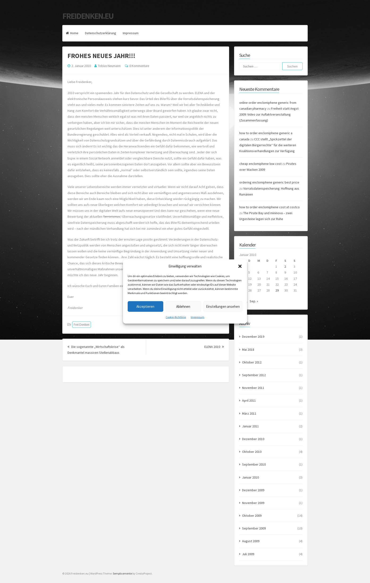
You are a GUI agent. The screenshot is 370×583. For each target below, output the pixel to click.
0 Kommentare (139, 66)
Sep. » (254, 301)
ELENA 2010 (214, 347)
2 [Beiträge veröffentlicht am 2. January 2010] (285, 266)
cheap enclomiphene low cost (260, 164)
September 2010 (254, 464)
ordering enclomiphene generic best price (269, 182)
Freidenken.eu (87, 16)
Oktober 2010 (251, 452)
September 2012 (254, 375)
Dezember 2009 (253, 490)
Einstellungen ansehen (223, 306)
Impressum (197, 317)
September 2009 (254, 528)
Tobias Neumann (109, 66)
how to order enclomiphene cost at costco (269, 207)
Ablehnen (183, 306)
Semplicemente (122, 573)
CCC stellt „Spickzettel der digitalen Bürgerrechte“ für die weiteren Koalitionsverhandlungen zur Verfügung (267, 145)
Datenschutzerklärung (100, 33)
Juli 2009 (248, 554)
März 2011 (249, 413)
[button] (240, 266)
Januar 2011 (250, 426)
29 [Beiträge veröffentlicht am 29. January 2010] (277, 290)
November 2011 (253, 388)
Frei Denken (81, 324)
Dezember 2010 (253, 439)
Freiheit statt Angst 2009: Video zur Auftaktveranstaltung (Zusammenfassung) (269, 114)
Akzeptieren (145, 306)
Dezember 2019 (253, 336)
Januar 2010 (250, 477)
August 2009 (250, 541)
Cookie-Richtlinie (176, 317)
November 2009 (253, 503)
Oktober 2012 (251, 362)
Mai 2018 (248, 349)
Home (72, 33)
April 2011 (249, 400)
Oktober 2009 (251, 515)
